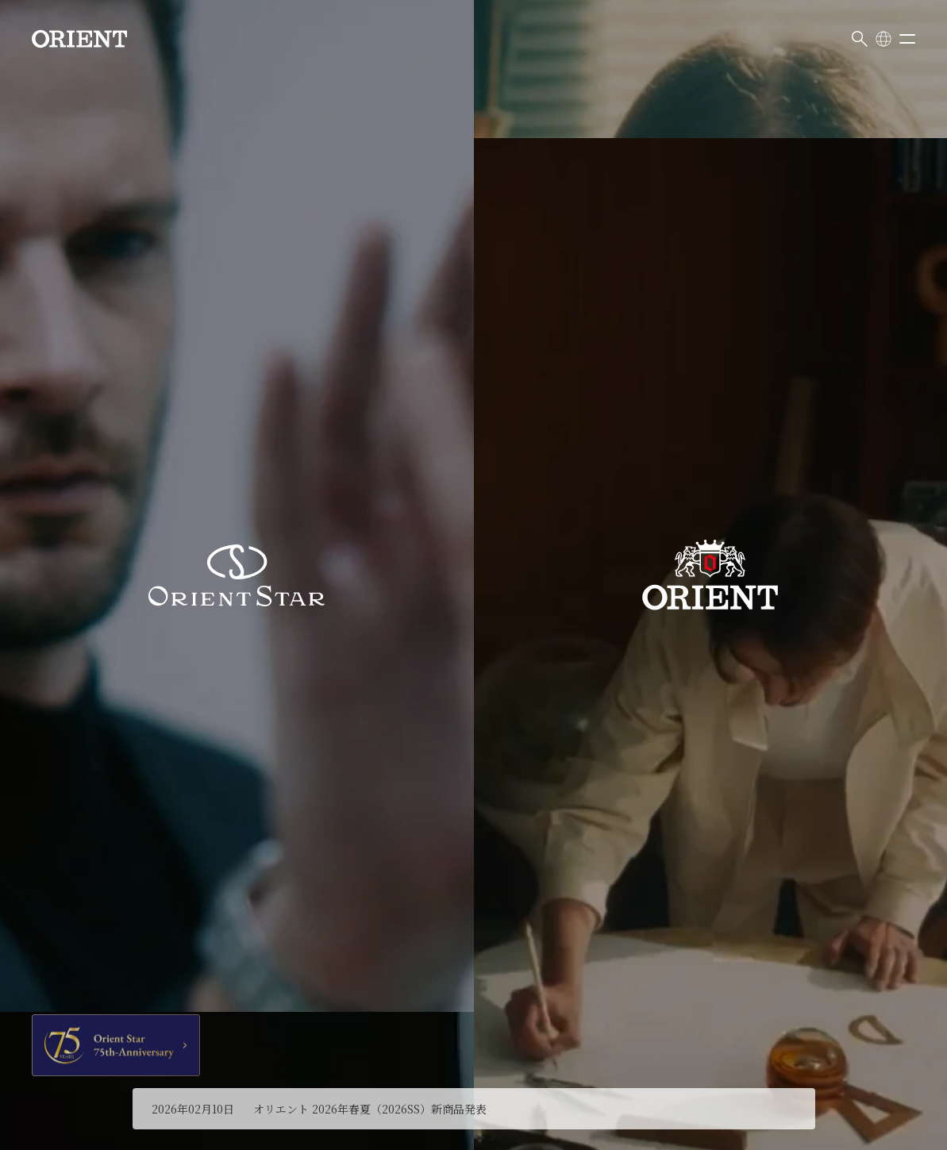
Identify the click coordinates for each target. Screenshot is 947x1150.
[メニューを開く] (907, 39)
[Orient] (79, 39)
